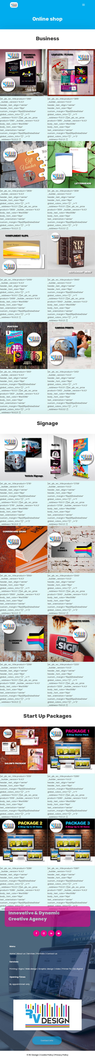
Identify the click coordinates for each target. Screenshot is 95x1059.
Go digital (78, 969)
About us (21, 953)
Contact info (46, 1040)
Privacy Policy (61, 1055)
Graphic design (46, 969)
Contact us (51, 953)
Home (12, 953)
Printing (13, 969)
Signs (21, 969)
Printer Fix (66, 969)
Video (58, 969)
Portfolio (40, 953)
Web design (31, 969)
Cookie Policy (46, 1055)
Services (31, 953)
